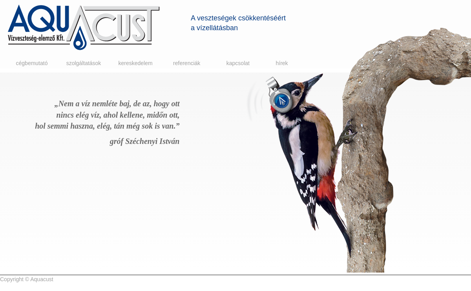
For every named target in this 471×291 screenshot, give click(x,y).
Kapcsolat (238, 63)
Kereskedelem (135, 63)
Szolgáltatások (83, 63)
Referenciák (186, 63)
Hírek (282, 63)
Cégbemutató (32, 63)
